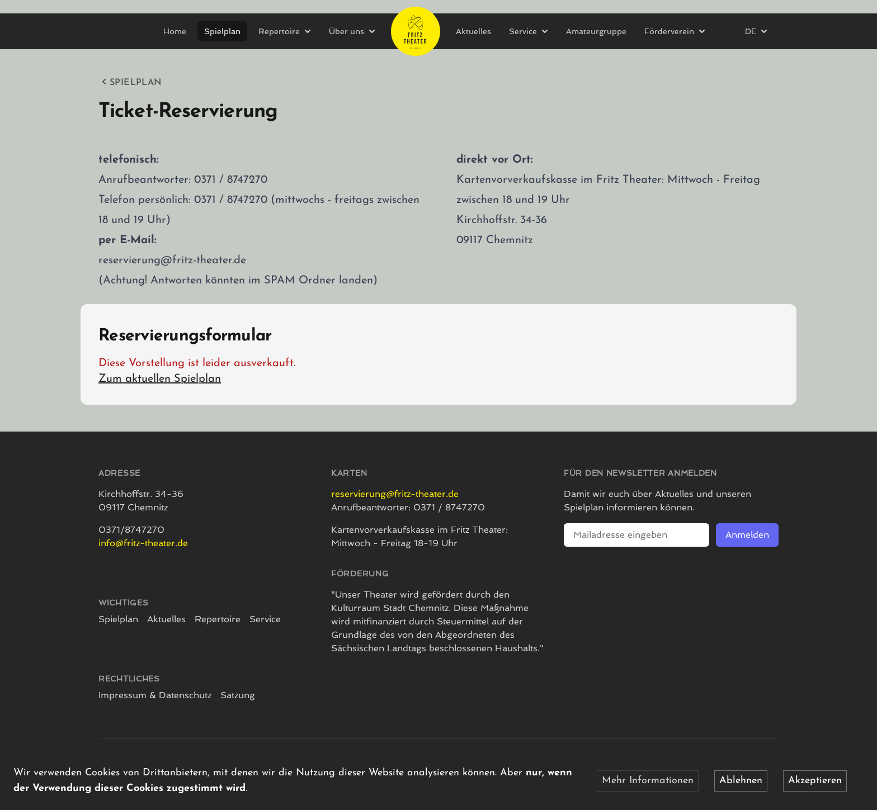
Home (174, 31)
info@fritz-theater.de (143, 543)
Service (265, 619)
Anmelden (747, 534)
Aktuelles (473, 31)
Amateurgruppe (596, 31)
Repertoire (218, 619)
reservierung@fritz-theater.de (395, 494)
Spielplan (222, 31)
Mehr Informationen (648, 780)
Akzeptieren (815, 780)
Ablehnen (740, 780)
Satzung (237, 695)
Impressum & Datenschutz (154, 695)
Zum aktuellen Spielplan (159, 379)
